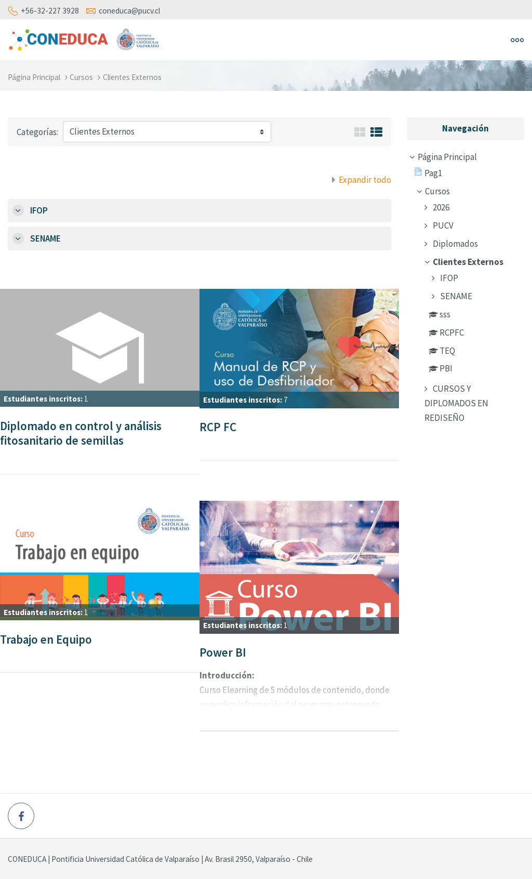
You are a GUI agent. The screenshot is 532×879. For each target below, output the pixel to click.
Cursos (81, 77)
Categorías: (37, 132)
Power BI (223, 652)
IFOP (39, 210)
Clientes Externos (132, 77)
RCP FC (218, 426)
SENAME (45, 238)
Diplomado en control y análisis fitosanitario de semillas (81, 433)
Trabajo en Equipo (46, 639)
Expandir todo (365, 179)
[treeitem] (465, 289)
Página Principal (34, 77)
